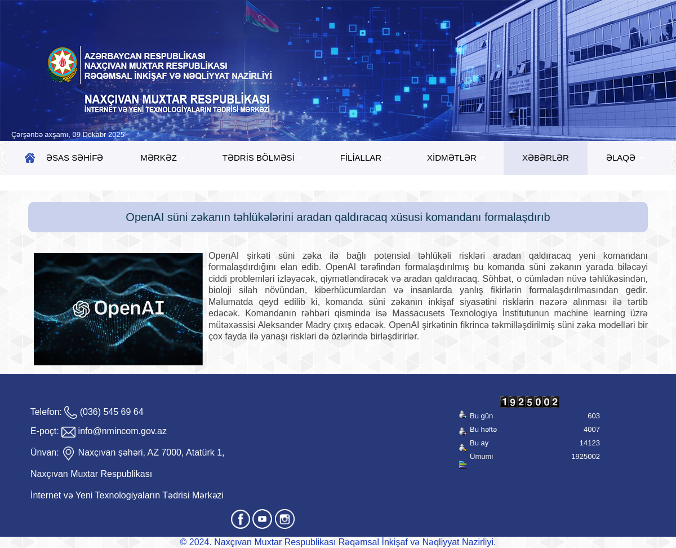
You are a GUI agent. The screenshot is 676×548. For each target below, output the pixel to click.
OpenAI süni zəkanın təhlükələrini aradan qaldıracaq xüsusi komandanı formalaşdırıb (338, 217)
